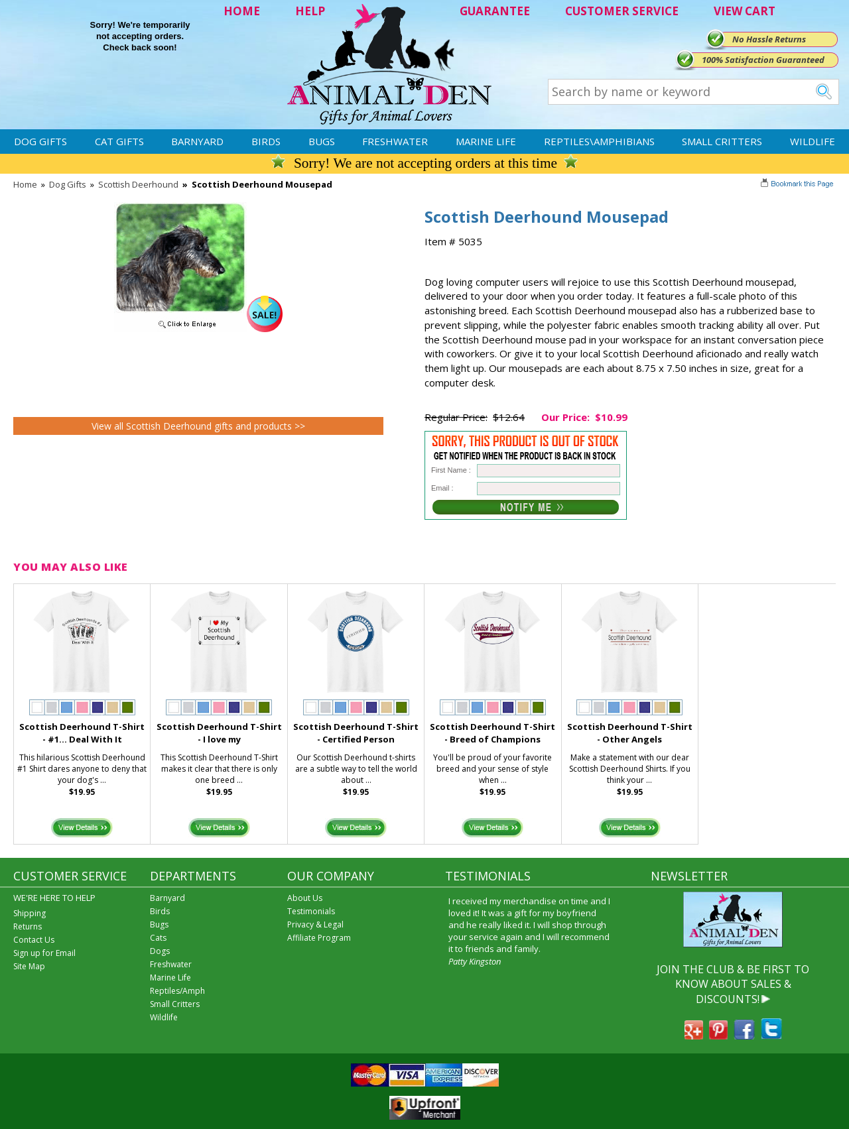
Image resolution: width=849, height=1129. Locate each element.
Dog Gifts (40, 141)
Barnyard (197, 141)
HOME (242, 11)
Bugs (321, 141)
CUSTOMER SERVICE (622, 11)
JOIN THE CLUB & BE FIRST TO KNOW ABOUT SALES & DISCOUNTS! (733, 984)
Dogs (160, 951)
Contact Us (33, 939)
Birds (266, 141)
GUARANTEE (495, 11)
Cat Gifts (119, 141)
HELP (310, 11)
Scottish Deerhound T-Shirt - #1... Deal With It (82, 733)
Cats (158, 937)
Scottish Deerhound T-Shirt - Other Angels (629, 733)
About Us (304, 898)
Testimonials (311, 911)
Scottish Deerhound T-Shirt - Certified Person (356, 733)
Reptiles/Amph (177, 990)
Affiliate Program (319, 937)
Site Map (29, 966)
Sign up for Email (44, 953)
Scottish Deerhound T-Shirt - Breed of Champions (492, 733)
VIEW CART (744, 11)
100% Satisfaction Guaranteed (763, 60)
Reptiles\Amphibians (599, 141)
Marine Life (486, 141)
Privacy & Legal (315, 924)
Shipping (29, 913)
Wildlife (812, 141)
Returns (27, 926)
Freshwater (395, 141)
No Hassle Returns (769, 39)
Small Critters (722, 141)
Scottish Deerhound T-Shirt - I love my (219, 733)
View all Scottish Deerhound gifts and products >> (198, 426)
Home (25, 184)
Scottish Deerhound (138, 184)
